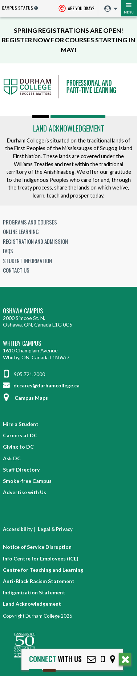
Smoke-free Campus (27, 481)
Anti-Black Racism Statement (38, 581)
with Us (55, 659)
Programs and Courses (30, 222)
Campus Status (17, 8)
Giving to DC (18, 446)
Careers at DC (20, 435)
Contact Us (16, 270)
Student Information (27, 261)
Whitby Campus (22, 343)
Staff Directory (21, 469)
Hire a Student (21, 424)
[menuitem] (109, 9)
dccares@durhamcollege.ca (41, 385)
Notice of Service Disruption (37, 547)
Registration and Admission (35, 241)
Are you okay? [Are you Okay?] (76, 9)
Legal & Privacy (55, 529)
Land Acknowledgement (68, 128)
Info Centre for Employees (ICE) (40, 558)
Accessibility (18, 529)
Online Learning (21, 231)
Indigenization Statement (34, 592)
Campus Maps (25, 398)
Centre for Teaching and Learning (43, 570)
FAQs (8, 251)
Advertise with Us (24, 492)
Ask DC (12, 458)
